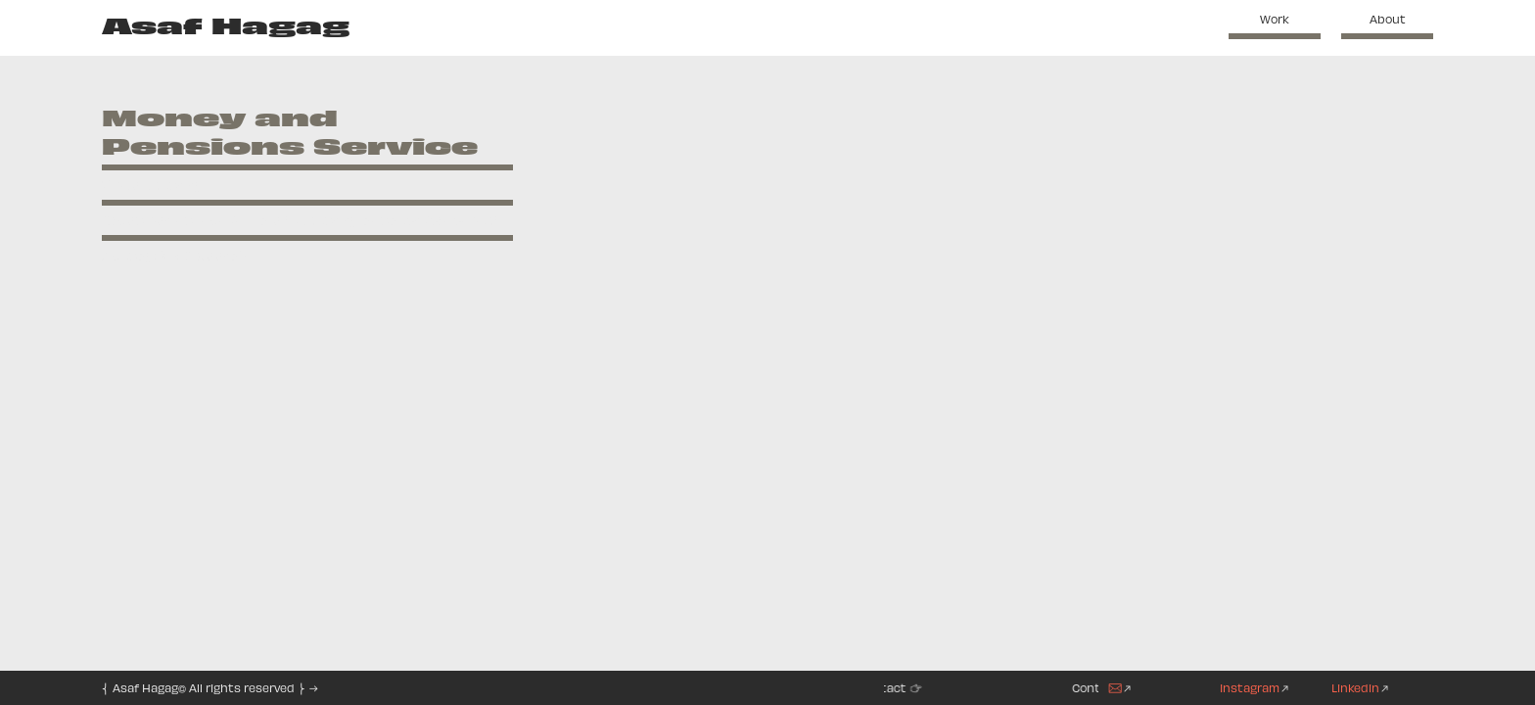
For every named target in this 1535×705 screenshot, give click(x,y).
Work (1274, 18)
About (1388, 18)
